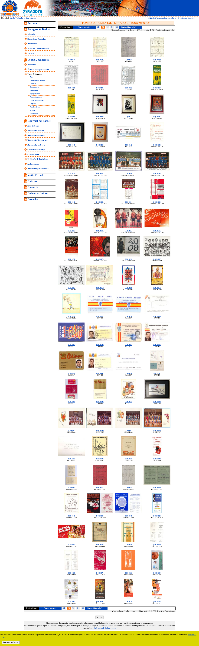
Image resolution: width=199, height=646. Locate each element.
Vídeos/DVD (34, 113)
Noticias (32, 181)
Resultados (32, 43)
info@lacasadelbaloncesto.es (162, 18)
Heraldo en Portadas (36, 39)
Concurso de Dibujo (36, 149)
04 (112, 27)
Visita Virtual (35, 175)
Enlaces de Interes (38, 193)
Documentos (34, 87)
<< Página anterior (82, 27)
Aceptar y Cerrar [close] (10, 642)
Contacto (33, 187)
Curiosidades (33, 154)
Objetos (33, 103)
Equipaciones (35, 93)
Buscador (31, 64)
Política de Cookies (186, 18)
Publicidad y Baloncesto (38, 168)
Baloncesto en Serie (36, 135)
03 (107, 27)
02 (103, 27)
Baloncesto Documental (37, 140)
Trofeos (32, 110)
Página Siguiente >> (129, 27)
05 (117, 27)
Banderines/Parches (37, 80)
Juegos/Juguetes (36, 97)
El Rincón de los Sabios (37, 159)
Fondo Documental (38, 59)
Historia (31, 34)
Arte (31, 77)
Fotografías (34, 90)
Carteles (33, 83)
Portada (32, 23)
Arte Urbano (33, 126)
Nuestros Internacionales (38, 48)
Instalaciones (33, 164)
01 (98, 27)
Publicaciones (35, 107)
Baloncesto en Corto (36, 145)
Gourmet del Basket (39, 120)
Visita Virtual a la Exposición (23, 18)
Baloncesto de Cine (35, 130)
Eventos (30, 53)
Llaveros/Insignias (36, 100)
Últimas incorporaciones (38, 69)
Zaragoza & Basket (39, 29)
